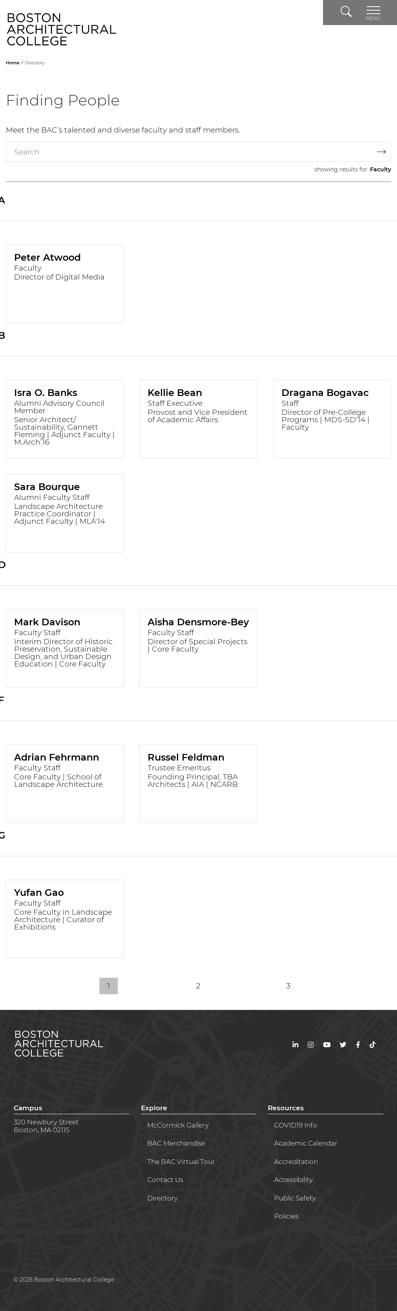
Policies (286, 1216)
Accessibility (293, 1180)
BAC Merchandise (176, 1143)
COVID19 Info (295, 1125)
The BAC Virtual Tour (181, 1162)
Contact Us (165, 1180)
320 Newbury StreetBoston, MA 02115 (46, 1126)
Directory (162, 1198)
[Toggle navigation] (373, 12)
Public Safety (295, 1198)
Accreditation (296, 1162)
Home (13, 62)
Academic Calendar (305, 1143)
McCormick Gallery (178, 1125)
